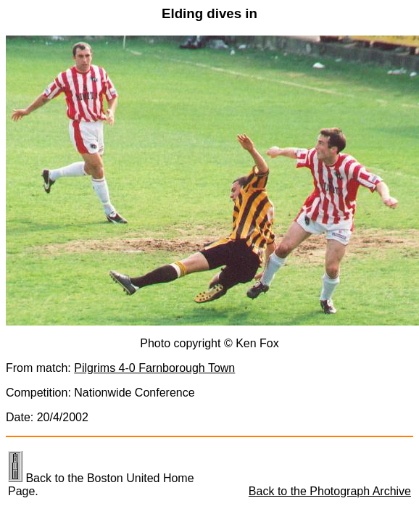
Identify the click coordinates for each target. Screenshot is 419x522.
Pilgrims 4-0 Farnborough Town (154, 368)
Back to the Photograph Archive (330, 491)
